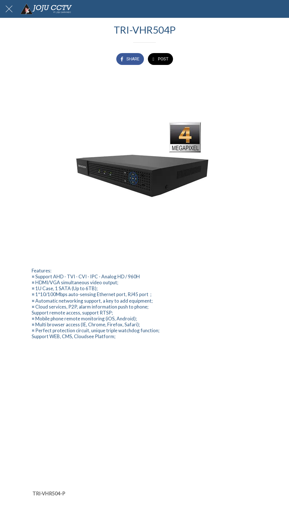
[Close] (9, 9)
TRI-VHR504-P (48, 494)
